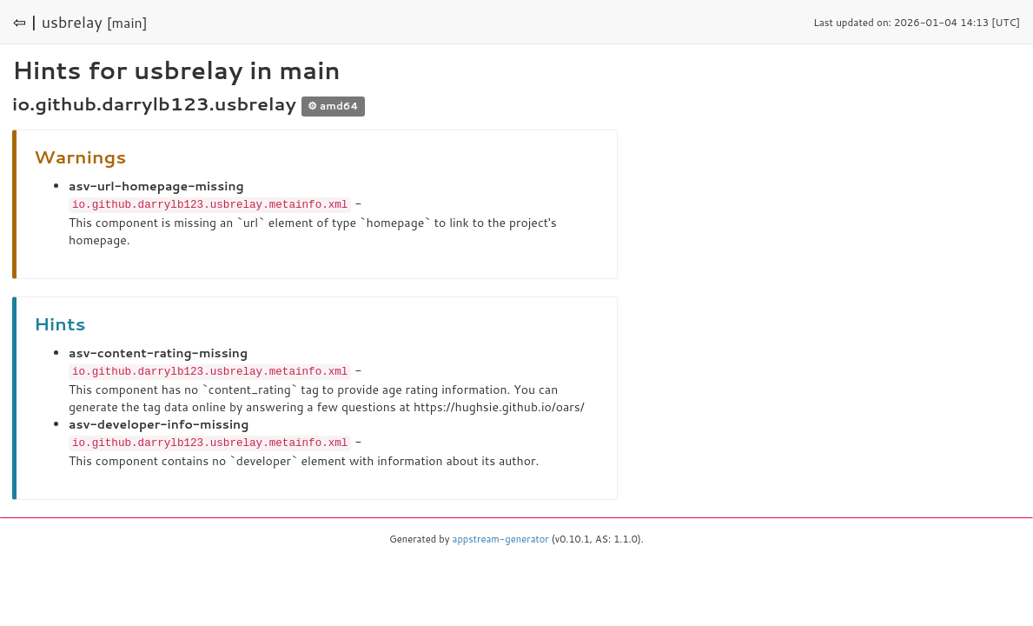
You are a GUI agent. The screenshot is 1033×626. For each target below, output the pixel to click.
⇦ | (25, 21)
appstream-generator (501, 536)
